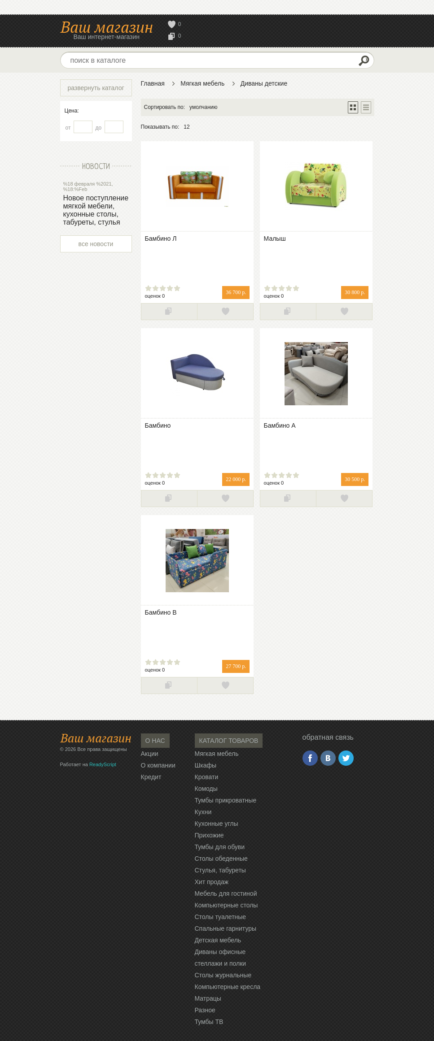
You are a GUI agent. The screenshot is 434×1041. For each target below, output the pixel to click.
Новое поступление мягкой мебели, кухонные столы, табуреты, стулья (96, 210)
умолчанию (203, 107)
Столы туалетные (220, 916)
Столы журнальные (223, 975)
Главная (153, 83)
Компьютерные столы (226, 905)
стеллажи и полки (220, 963)
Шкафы (206, 765)
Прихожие (209, 835)
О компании (158, 765)
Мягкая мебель (202, 83)
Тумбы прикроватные (226, 800)
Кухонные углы (216, 823)
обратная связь (328, 737)
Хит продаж (212, 881)
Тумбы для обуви (220, 846)
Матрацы (208, 998)
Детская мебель (218, 940)
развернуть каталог (95, 87)
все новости (96, 243)
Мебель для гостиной (226, 893)
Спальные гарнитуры (226, 928)
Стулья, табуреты (220, 870)
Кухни (203, 811)
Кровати (207, 777)
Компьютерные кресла (228, 986)
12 (186, 127)
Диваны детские (264, 83)
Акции (149, 753)
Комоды (206, 788)
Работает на (88, 764)
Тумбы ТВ (209, 1021)
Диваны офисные (220, 951)
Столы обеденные (221, 858)
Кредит (151, 777)
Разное (205, 1010)
